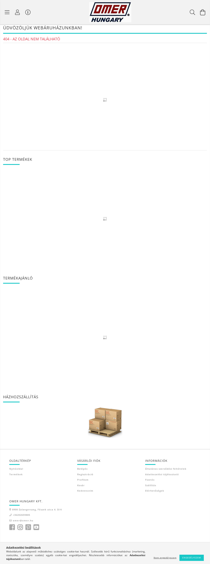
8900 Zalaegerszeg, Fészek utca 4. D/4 (37, 511)
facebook (12, 530)
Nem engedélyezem (165, 557)
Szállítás (150, 487)
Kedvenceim (85, 492)
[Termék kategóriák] (7, 12)
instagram (20, 530)
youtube (36, 530)
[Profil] (17, 12)
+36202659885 (21, 517)
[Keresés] (192, 12)
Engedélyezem (191, 557)
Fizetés (149, 482)
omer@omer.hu (23, 522)
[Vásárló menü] (28, 12)
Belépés (82, 471)
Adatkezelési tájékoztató (162, 476)
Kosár (81, 487)
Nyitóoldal (16, 471)
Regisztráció (85, 476)
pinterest (28, 530)
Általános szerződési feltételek (165, 471)
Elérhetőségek (154, 492)
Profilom (83, 482)
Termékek (16, 476)
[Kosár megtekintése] (203, 12)
